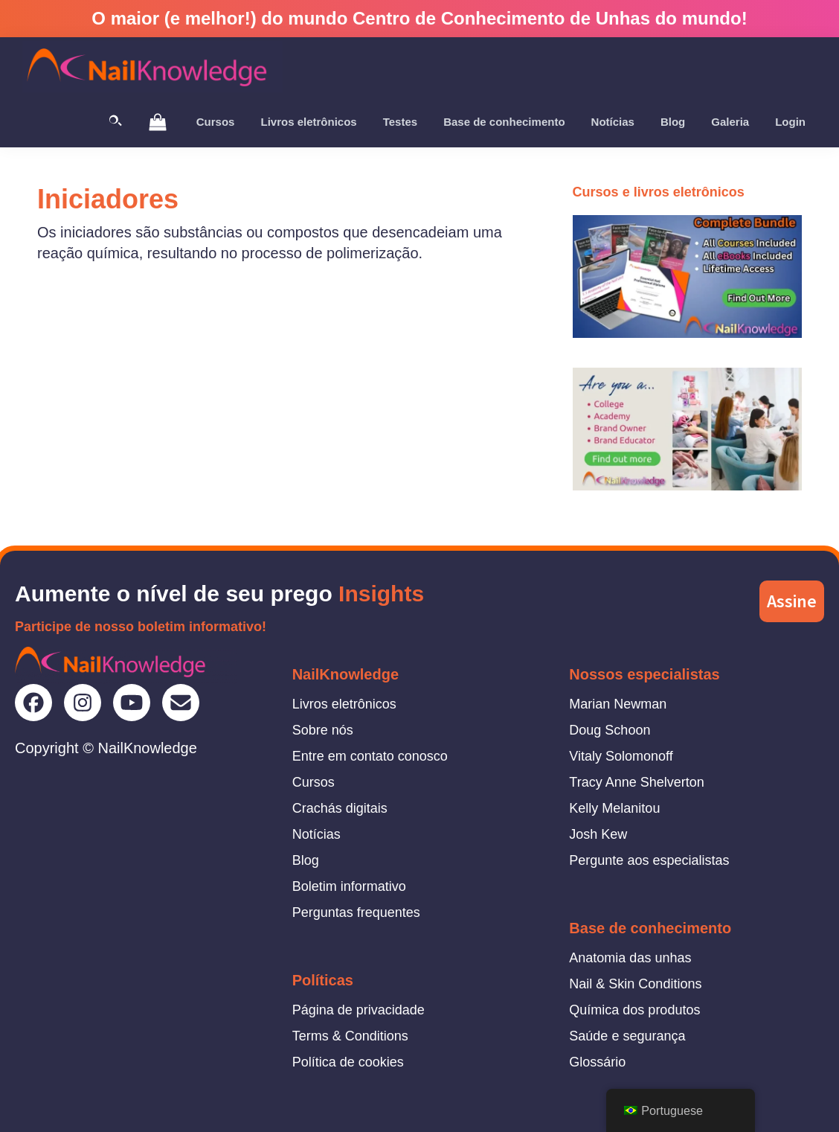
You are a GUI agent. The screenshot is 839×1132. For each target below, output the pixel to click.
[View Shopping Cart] (157, 121)
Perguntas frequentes (356, 912)
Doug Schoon (609, 730)
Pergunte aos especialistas (649, 860)
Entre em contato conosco (370, 756)
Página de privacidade (358, 1010)
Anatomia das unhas (630, 957)
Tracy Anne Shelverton (636, 782)
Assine (792, 601)
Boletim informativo (349, 886)
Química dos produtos (634, 1010)
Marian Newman (617, 704)
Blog (305, 860)
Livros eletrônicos (344, 704)
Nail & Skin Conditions (635, 983)
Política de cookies (348, 1062)
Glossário (597, 1062)
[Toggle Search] (115, 122)
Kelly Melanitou (614, 808)
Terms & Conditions (350, 1036)
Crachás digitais (340, 808)
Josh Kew (598, 834)
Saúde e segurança (627, 1036)
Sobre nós (322, 730)
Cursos (313, 782)
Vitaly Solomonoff (620, 756)
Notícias (316, 834)
